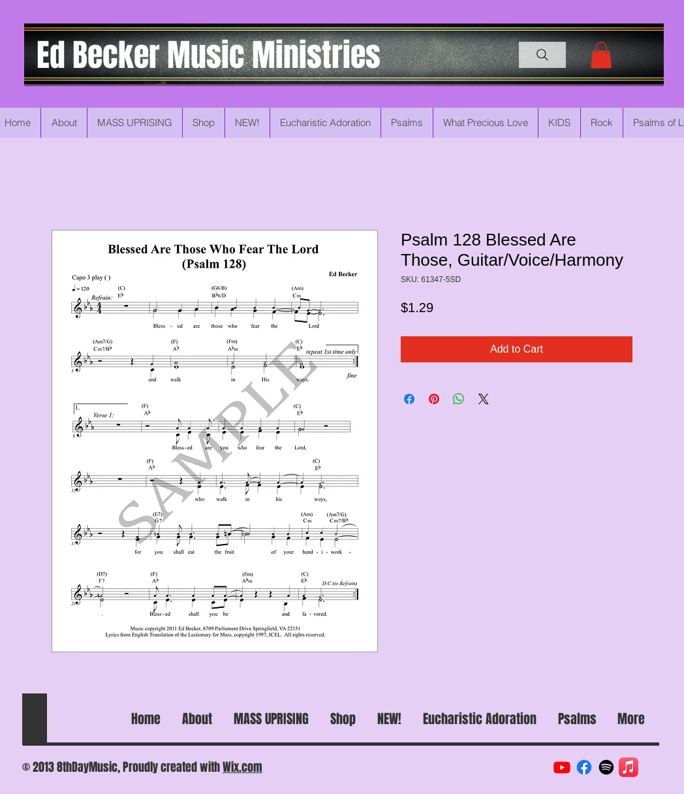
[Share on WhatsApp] (459, 399)
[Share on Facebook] (409, 399)
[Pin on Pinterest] (434, 399)
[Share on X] (483, 399)
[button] (601, 55)
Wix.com (242, 767)
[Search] (542, 55)
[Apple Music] (628, 767)
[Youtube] (562, 767)
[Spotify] (606, 767)
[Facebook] (584, 767)
